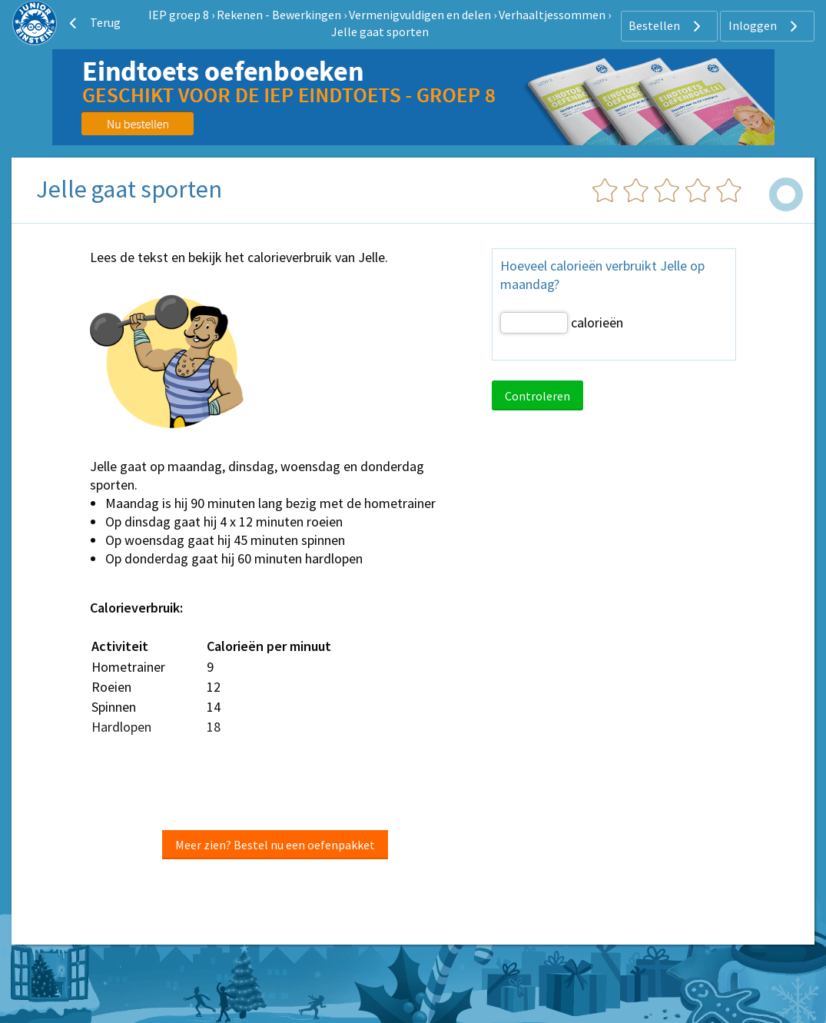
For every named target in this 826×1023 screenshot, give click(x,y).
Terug (93, 23)
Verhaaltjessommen (552, 14)
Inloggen (764, 26)
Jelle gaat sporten (380, 31)
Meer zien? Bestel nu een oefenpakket (275, 844)
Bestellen (667, 26)
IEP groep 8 (178, 14)
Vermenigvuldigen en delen (420, 14)
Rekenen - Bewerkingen (279, 14)
